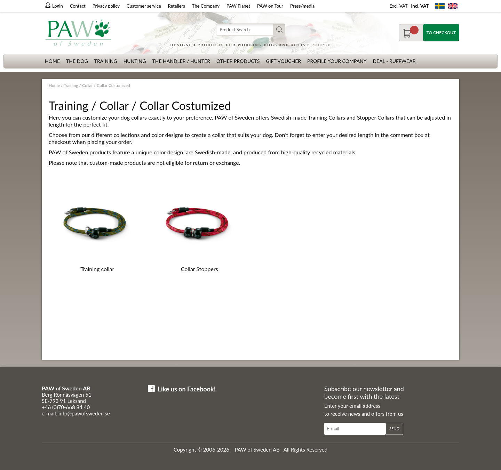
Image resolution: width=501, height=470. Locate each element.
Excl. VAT (398, 6)
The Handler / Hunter (181, 61)
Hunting (135, 61)
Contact (78, 6)
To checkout (441, 32)
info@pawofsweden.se (84, 413)
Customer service (144, 6)
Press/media (302, 6)
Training (105, 61)
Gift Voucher (283, 61)
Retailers (176, 6)
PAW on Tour (270, 6)
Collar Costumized (113, 85)
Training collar (97, 269)
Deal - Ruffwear (394, 61)
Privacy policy (106, 6)
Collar (87, 85)
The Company (206, 6)
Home (52, 61)
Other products (238, 61)
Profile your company (336, 61)
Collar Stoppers (199, 269)
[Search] (250, 30)
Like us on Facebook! (187, 389)
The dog (77, 61)
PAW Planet (238, 6)
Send (394, 428)
